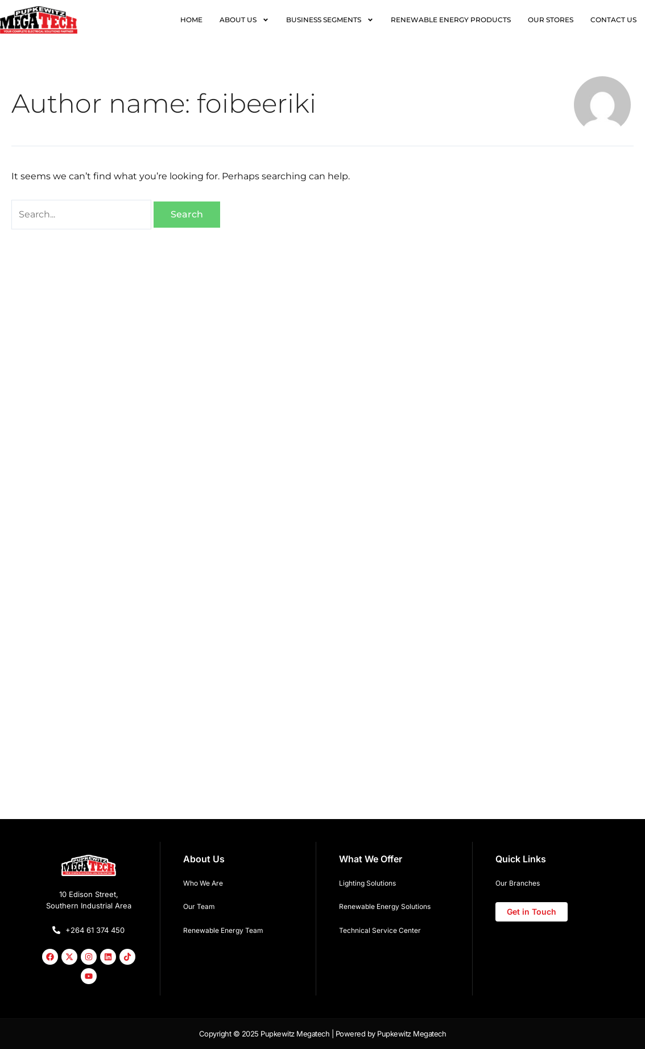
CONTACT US (613, 19)
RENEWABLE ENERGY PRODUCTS (451, 19)
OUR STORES (550, 19)
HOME (191, 19)
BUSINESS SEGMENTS (330, 20)
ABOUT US (244, 20)
